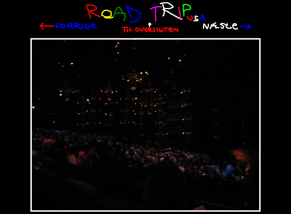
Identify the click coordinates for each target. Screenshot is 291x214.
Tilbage (68, 26)
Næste (227, 26)
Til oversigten (150, 27)
